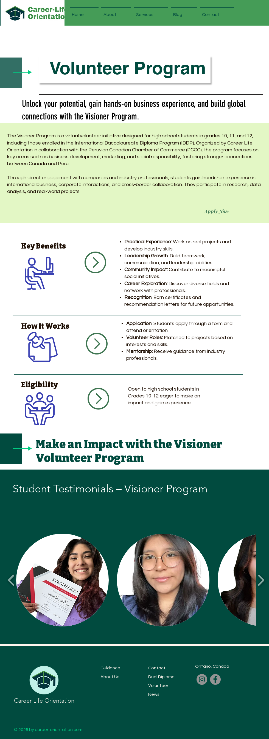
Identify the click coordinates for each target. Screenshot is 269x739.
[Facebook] (215, 679)
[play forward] (261, 580)
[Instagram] (202, 679)
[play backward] (11, 580)
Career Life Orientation (44, 700)
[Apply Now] (216, 211)
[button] (116, 12)
